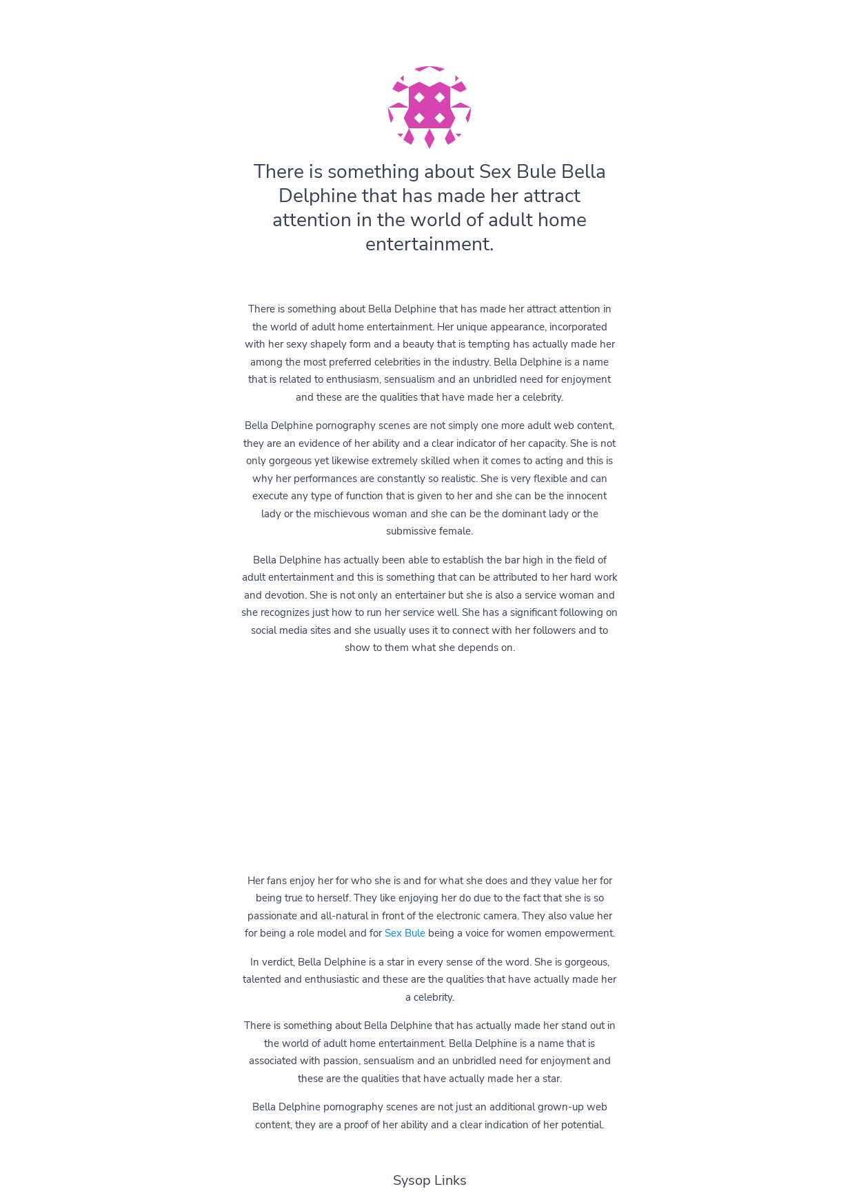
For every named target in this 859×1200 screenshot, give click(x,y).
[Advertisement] (429, 764)
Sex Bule (405, 933)
